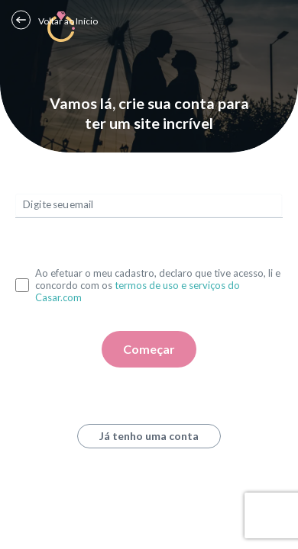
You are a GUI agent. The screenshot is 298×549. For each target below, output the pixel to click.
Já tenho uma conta (149, 435)
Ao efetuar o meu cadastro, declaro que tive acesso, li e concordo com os (157, 285)
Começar (149, 349)
